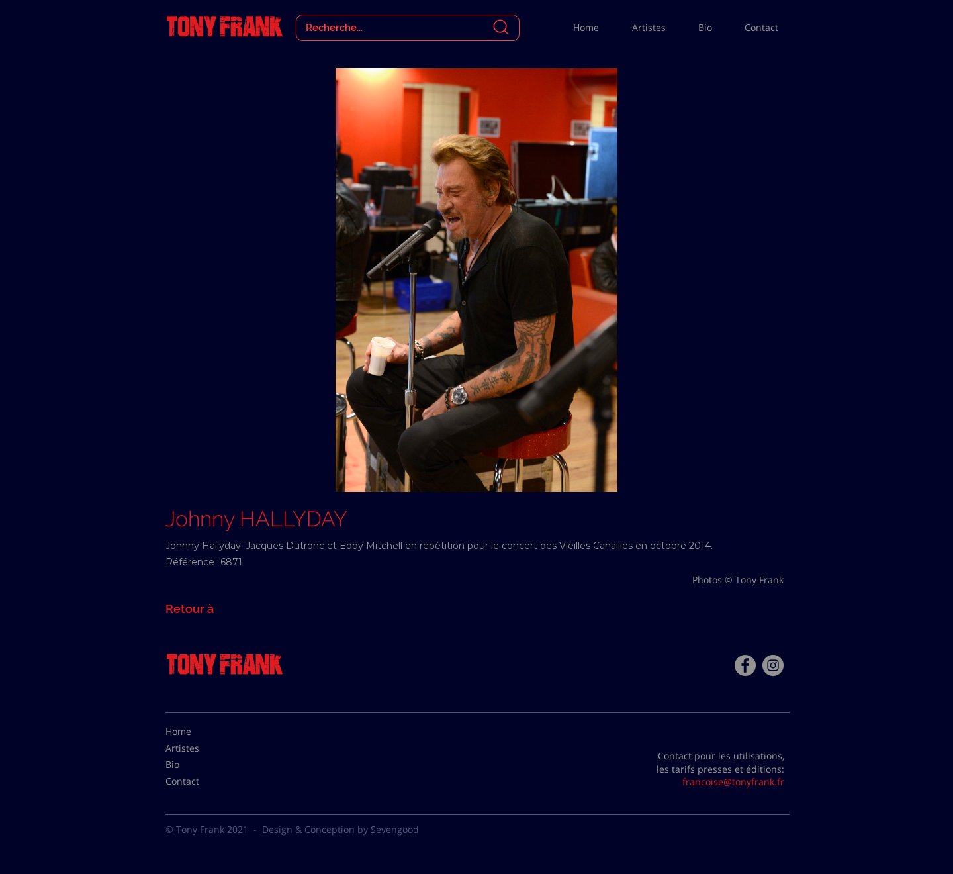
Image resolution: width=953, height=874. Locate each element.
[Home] (198, 731)
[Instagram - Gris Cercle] (773, 665)
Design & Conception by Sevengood (340, 829)
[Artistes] (198, 748)
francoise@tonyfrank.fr (733, 781)
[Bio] (198, 764)
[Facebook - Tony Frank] (745, 665)
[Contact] (198, 781)
